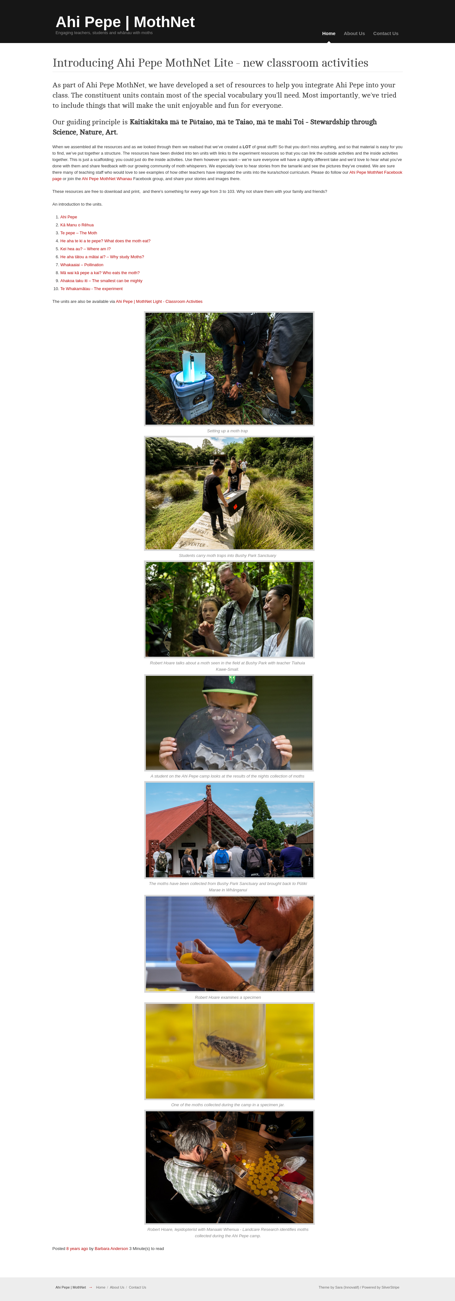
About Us (354, 33)
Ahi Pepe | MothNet (71, 1287)
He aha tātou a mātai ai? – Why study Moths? (102, 256)
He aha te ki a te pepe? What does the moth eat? (105, 240)
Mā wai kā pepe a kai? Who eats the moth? (100, 272)
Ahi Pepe (68, 217)
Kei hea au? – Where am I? (85, 248)
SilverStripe (390, 1287)
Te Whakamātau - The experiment (91, 288)
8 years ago (77, 1248)
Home (329, 33)
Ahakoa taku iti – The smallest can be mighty (101, 280)
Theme (324, 1287)
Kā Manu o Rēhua (77, 225)
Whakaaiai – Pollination (81, 264)
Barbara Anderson (111, 1248)
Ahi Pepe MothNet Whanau (107, 178)
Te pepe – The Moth (78, 232)
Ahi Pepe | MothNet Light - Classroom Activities (159, 301)
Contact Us (385, 33)
